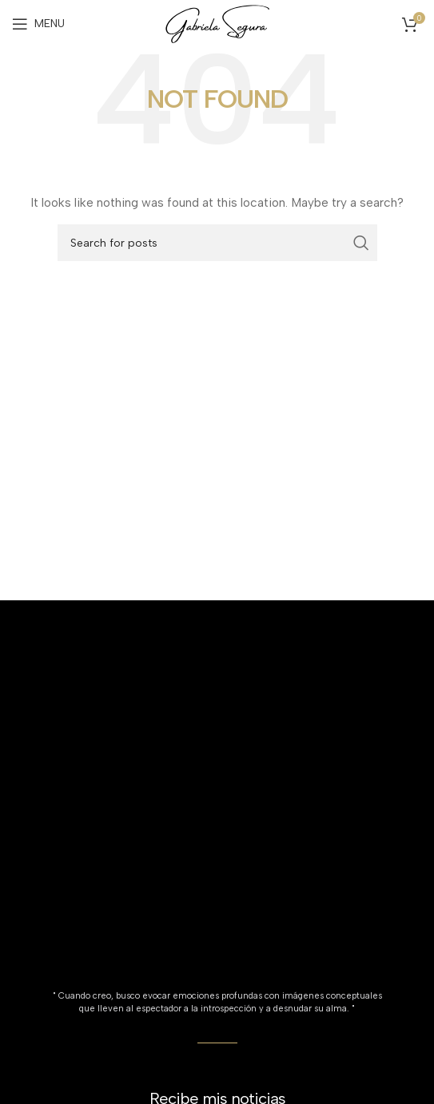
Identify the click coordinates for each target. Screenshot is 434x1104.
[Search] (217, 242)
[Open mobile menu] (38, 24)
